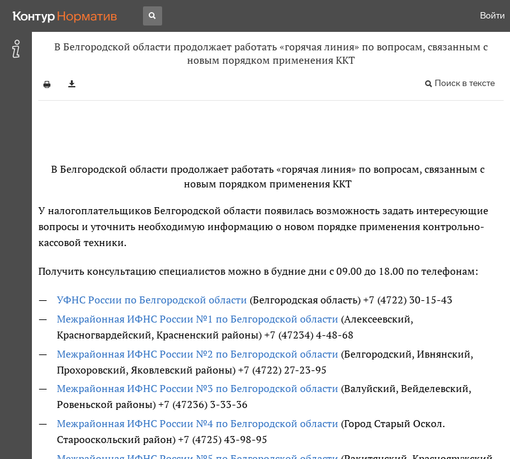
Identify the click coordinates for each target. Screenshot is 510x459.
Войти (492, 15)
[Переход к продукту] (65, 16)
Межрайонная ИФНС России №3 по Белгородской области (197, 388)
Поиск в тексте (465, 83)
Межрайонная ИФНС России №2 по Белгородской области (197, 354)
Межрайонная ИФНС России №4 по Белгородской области (197, 423)
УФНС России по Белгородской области (152, 300)
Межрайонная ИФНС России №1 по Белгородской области (197, 319)
